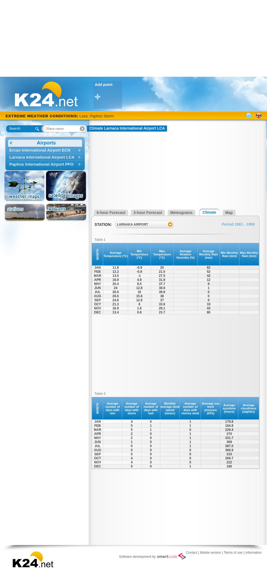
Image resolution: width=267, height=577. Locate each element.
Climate (209, 212)
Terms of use (233, 552)
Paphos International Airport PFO (45, 164)
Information (253, 552)
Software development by (152, 556)
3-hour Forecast (148, 212)
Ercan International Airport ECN (45, 150)
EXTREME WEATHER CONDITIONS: (42, 115)
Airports (32, 143)
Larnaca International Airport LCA (45, 157)
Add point (108, 91)
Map (229, 212)
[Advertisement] (133, 38)
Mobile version (210, 552)
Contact (191, 552)
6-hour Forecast (111, 212)
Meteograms (181, 212)
